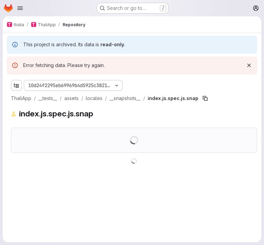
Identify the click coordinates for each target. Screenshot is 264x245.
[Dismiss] (249, 65)
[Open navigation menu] (20, 8)
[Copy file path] (205, 98)
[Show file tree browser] (16, 85)
